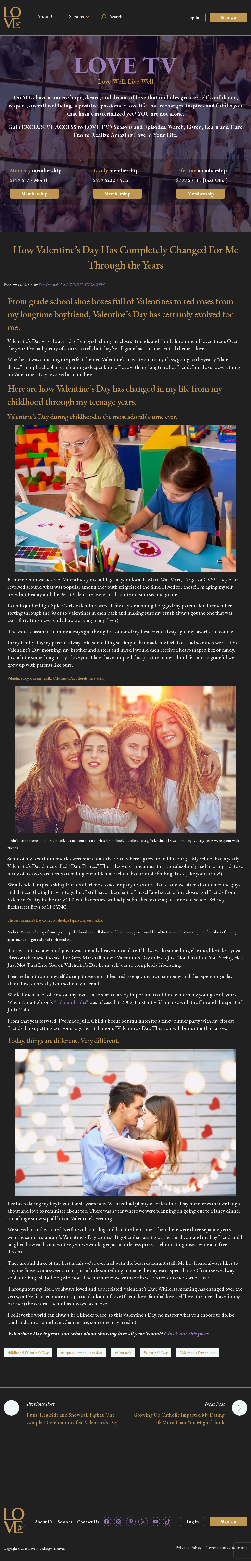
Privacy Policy (188, 1547)
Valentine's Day (156, 1352)
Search (116, 16)
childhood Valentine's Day (28, 1352)
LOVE (70, 284)
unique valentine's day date (82, 1352)
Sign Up (228, 17)
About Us (46, 16)
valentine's (123, 1352)
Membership (34, 194)
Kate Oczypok (48, 284)
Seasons (76, 16)
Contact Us (88, 1522)
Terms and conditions (226, 1547)
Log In (193, 17)
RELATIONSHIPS (90, 284)
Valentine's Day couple (197, 1352)
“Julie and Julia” (71, 1002)
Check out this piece (186, 1333)
